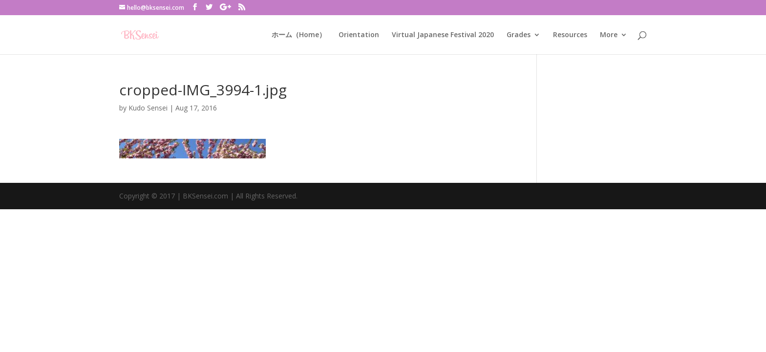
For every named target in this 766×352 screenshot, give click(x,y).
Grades (519, 35)
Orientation (359, 35)
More (608, 35)
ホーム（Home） (299, 35)
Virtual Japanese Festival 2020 (443, 35)
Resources (570, 35)
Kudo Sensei (148, 107)
